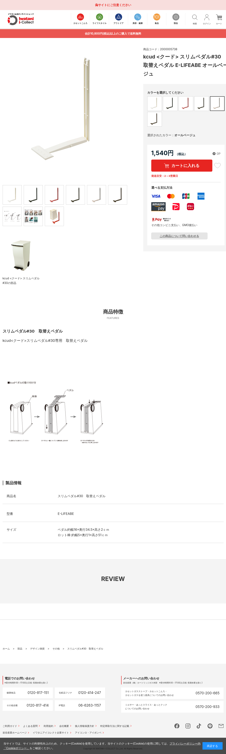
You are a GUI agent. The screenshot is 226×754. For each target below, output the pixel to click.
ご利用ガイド (10, 725)
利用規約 (48, 725)
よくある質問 (30, 725)
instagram (187, 725)
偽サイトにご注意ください (113, 5)
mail (221, 725)
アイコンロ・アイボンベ (88, 732)
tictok (198, 725)
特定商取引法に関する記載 (114, 725)
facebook (176, 725)
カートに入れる (185, 165)
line (210, 725)
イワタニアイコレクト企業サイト (51, 732)
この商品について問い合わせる (179, 236)
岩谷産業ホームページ (15, 732)
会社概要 (64, 725)
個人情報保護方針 (84, 725)
